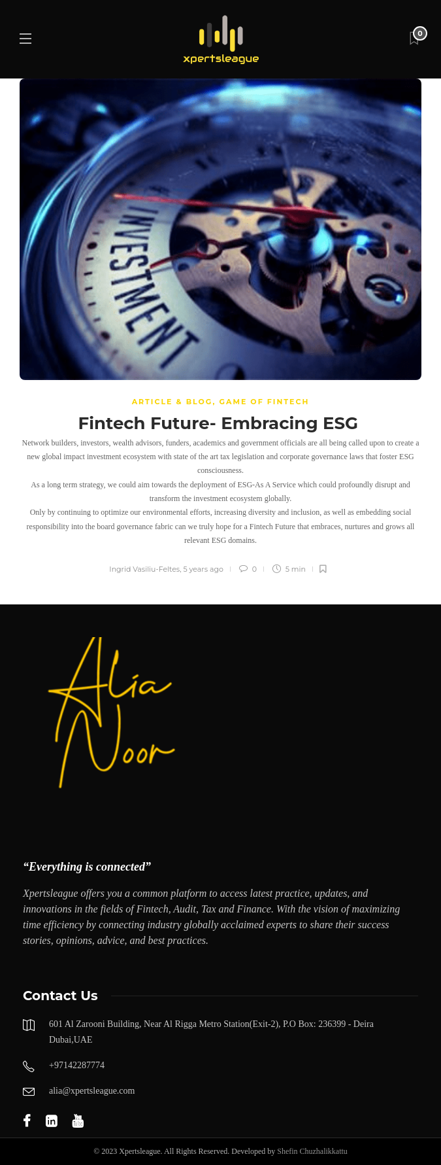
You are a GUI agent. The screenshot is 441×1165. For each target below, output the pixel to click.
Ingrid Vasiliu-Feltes (144, 569)
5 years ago (203, 569)
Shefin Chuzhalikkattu (312, 1151)
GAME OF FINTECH (264, 401)
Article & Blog (172, 401)
